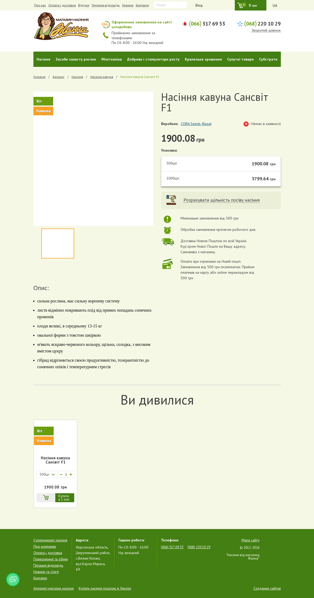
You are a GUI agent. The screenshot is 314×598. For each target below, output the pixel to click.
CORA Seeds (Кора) (196, 123)
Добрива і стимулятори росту (153, 59)
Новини (127, 5)
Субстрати (268, 59)
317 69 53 (207, 23)
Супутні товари (240, 59)
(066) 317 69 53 (172, 547)
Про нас (40, 5)
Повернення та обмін (50, 559)
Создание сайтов (267, 588)
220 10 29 (262, 23)
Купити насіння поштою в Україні (105, 588)
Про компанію (44, 546)
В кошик (46, 497)
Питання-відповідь (106, 5)
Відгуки (83, 5)
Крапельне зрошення (203, 59)
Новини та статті (46, 572)
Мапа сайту (251, 540)
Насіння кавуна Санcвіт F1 (55, 460)
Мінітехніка (111, 59)
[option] (93, 159)
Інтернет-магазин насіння (53, 588)
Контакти (142, 5)
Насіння (43, 59)
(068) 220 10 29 (198, 547)
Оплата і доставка (62, 5)
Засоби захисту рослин (76, 59)
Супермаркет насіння (50, 540)
